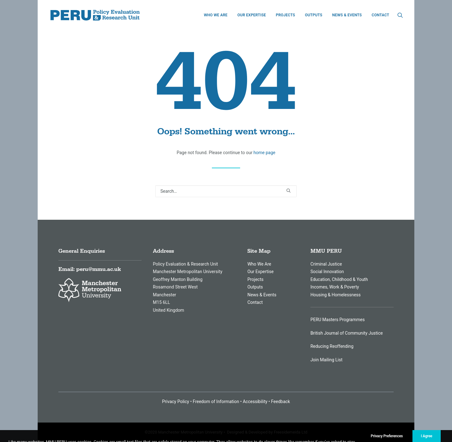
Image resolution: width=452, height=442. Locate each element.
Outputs (313, 15)
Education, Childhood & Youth (339, 279)
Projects (285, 15)
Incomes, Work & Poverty (334, 286)
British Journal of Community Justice (346, 333)
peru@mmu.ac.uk (98, 269)
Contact (380, 15)
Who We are (215, 15)
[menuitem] (215, 15)
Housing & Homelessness (335, 294)
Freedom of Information (216, 401)
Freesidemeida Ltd (290, 432)
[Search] (226, 191)
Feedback (280, 401)
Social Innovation (327, 271)
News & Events (347, 15)
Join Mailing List (326, 359)
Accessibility (255, 401)
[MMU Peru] (95, 15)
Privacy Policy (175, 401)
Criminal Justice (326, 264)
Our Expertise (251, 15)
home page (265, 152)
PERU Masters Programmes (337, 319)
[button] (400, 15)
